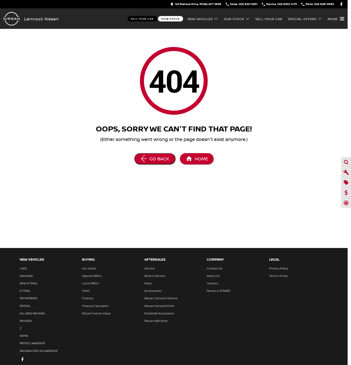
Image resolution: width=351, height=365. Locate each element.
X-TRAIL (25, 291)
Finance (87, 298)
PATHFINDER (28, 298)
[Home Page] (11, 19)
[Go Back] (154, 158)
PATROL (25, 306)
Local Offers (90, 283)
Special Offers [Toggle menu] (305, 19)
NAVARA (26, 321)
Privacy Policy (278, 268)
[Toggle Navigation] (336, 18)
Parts (148, 283)
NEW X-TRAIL (29, 283)
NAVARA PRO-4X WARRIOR (39, 351)
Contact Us (214, 268)
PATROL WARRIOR (32, 343)
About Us (213, 276)
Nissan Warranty (155, 321)
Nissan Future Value (96, 313)
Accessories (153, 291)
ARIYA (24, 336)
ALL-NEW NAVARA (32, 313)
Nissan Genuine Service (160, 298)
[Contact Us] (195, 4)
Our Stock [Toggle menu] (237, 19)
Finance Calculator (95, 306)
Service (149, 268)
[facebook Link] (341, 4)
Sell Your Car (142, 18)
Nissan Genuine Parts (159, 306)
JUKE (23, 268)
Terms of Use (278, 276)
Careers (212, 283)
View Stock (170, 18)
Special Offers (91, 276)
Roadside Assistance (159, 313)
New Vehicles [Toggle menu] (203, 19)
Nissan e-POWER (218, 291)
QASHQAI (26, 276)
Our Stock (89, 268)
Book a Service (154, 276)
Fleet (85, 291)
